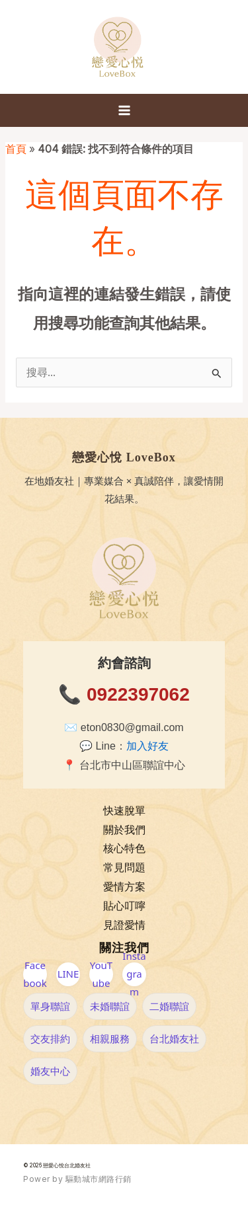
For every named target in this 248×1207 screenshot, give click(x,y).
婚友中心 (50, 1070)
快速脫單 (124, 810)
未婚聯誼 (110, 1006)
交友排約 (50, 1038)
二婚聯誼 (169, 1006)
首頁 (15, 149)
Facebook (34, 974)
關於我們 (124, 830)
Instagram (133, 974)
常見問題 (124, 867)
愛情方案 (124, 886)
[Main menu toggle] (124, 110)
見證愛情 (124, 925)
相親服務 (110, 1038)
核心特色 (124, 848)
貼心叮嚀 (124, 906)
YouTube (101, 974)
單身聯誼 (50, 1006)
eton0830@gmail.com (132, 727)
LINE (68, 973)
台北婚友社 (174, 1038)
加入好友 (147, 746)
